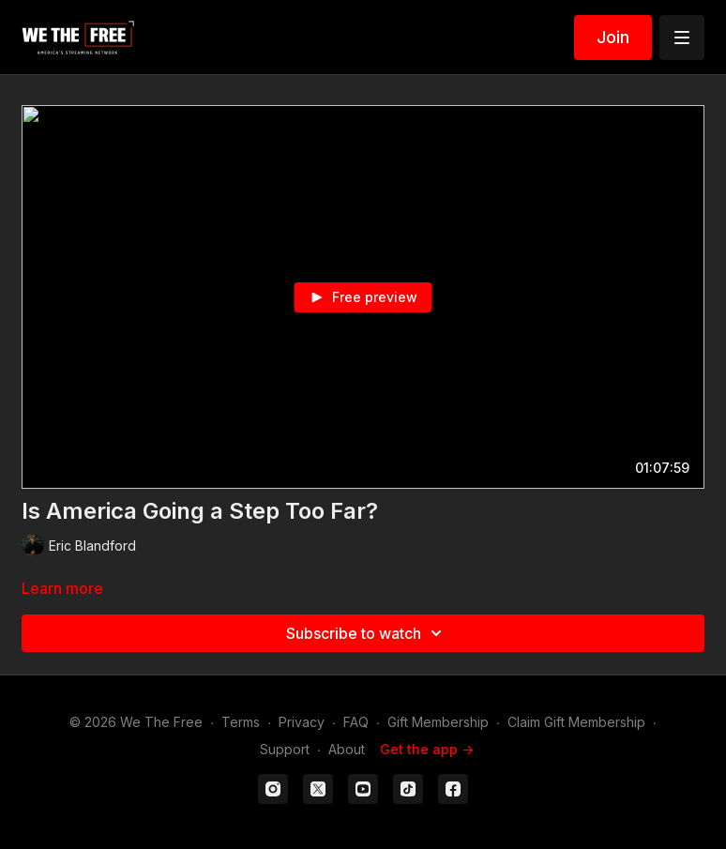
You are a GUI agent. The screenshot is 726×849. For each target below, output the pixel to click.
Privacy (302, 722)
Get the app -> (427, 749)
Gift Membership (438, 722)
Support (285, 749)
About (346, 749)
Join (613, 37)
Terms (240, 722)
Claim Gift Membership (576, 722)
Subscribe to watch (366, 633)
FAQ (356, 722)
